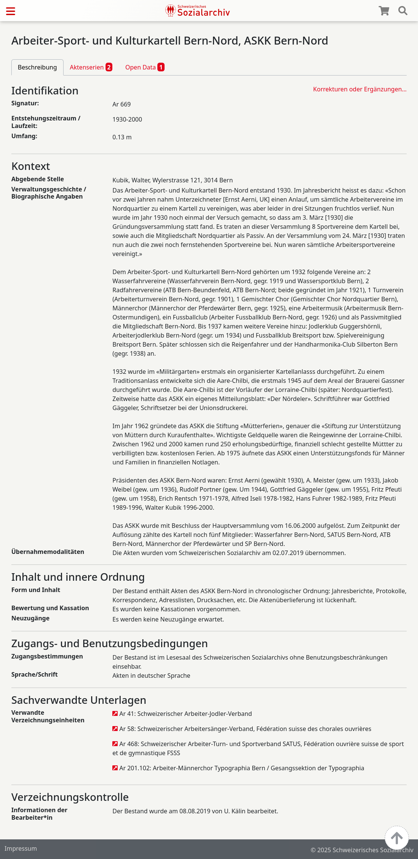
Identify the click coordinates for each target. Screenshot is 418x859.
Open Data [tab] (145, 67)
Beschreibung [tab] (37, 67)
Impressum (21, 848)
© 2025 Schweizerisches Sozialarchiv (362, 850)
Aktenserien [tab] (91, 67)
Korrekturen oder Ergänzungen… (360, 89)
